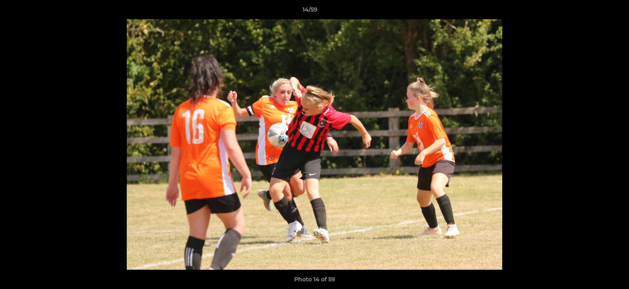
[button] (595, 11)
